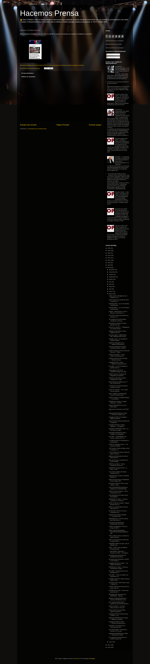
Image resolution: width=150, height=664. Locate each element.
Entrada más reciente (28, 125)
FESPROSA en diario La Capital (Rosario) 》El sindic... (117, 402)
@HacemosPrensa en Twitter (114, 44)
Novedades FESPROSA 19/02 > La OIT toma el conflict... (118, 429)
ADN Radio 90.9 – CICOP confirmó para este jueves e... (118, 519)
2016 (109, 647)
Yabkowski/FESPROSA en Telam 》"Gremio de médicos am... (118, 413)
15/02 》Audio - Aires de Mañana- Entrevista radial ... (118, 548)
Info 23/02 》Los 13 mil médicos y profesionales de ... (118, 367)
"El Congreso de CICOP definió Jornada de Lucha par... (117, 320)
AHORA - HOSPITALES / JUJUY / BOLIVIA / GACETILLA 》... (118, 312)
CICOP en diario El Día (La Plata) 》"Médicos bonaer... (118, 359)
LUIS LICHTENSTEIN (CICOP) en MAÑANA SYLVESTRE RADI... (118, 488)
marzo (111, 291)
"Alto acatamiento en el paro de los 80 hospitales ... (118, 495)
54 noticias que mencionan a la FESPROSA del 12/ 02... (117, 556)
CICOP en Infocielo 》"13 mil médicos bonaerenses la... (117, 355)
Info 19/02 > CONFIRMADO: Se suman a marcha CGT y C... (117, 437)
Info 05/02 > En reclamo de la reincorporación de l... (117, 626)
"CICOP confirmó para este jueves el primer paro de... (119, 587)
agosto (111, 279)
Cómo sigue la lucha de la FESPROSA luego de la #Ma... (118, 370)
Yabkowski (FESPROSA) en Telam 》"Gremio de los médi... (118, 634)
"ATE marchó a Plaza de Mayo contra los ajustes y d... (119, 449)
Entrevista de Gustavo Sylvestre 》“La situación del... (117, 515)
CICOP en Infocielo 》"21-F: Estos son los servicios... (118, 390)
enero (111, 642)
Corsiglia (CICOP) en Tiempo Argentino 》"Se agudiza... (117, 425)
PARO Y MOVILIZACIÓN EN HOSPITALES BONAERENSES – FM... (119, 532)
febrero (111, 293)
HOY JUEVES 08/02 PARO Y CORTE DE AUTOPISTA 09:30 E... (119, 602)
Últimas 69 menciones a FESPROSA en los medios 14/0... (119, 480)
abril (110, 289)
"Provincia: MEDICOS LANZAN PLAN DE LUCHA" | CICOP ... (118, 347)
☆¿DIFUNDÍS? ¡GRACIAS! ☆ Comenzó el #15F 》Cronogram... (119, 552)
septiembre (112, 277)
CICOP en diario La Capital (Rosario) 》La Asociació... (119, 398)
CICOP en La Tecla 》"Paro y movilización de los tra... (117, 464)
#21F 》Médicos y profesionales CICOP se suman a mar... (117, 394)
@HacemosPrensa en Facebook (115, 40)
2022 (109, 257)
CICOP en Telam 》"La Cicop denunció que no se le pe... (117, 606)
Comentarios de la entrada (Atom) (37, 128)
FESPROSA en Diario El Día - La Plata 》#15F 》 (118, 468)
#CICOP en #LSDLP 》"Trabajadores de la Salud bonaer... (119, 327)
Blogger (93, 658)
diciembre (112, 269)
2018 (109, 267)
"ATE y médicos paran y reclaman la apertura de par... (119, 536)
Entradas (110, 54)
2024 (109, 253)
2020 (109, 262)
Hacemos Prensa (49, 13)
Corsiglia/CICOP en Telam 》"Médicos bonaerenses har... (118, 363)
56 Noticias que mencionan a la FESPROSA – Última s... (117, 595)
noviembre (112, 272)
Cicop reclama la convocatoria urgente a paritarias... (117, 610)
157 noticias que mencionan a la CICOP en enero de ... (117, 638)
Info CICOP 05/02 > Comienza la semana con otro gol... (118, 630)
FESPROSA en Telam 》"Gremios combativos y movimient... (118, 499)
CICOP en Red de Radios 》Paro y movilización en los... (118, 492)
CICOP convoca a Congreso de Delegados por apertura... (117, 374)
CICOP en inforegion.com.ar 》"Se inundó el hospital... (118, 445)
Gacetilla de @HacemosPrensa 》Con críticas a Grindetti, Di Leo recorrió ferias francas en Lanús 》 (122, 69)
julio (110, 281)
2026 (109, 248)
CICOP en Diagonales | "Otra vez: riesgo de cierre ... (118, 527)
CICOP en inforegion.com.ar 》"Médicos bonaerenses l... (117, 343)
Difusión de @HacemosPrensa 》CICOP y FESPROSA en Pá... (118, 599)
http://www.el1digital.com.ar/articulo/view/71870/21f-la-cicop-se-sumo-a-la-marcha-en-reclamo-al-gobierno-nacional (51, 65)
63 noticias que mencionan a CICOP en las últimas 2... (119, 560)
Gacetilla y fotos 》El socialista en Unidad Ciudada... (118, 339)
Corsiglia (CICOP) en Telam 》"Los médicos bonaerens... (118, 563)
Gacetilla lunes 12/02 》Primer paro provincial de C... (118, 591)
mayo (110, 286)
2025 (109, 250)
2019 (109, 265)
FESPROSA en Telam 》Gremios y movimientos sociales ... (118, 567)
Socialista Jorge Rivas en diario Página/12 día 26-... (117, 331)
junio (110, 284)
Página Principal (63, 125)
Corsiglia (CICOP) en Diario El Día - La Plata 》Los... (118, 614)
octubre (111, 274)
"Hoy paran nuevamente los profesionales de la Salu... (116, 523)
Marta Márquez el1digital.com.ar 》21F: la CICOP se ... (118, 382)
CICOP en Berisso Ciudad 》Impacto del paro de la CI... (119, 503)
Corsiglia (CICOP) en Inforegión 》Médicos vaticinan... (118, 417)
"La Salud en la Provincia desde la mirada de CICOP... (118, 386)
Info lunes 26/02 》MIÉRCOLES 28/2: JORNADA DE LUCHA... (118, 335)
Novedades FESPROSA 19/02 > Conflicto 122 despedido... (118, 433)
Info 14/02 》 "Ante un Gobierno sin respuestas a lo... (118, 575)
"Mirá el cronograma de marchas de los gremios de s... (118, 540)
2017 (109, 645)
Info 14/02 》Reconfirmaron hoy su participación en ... (118, 571)
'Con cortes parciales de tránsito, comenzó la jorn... (118, 472)
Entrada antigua (95, 125)
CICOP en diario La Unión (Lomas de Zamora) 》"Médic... (119, 351)
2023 (109, 255)
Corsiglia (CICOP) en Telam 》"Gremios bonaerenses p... (117, 622)
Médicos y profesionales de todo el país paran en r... (118, 456)
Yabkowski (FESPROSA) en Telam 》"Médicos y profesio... (118, 618)
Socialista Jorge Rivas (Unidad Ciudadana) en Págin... (117, 378)
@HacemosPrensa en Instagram (115, 47)
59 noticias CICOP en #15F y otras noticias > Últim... (118, 484)
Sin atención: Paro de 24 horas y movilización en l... (118, 511)
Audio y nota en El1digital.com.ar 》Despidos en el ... (118, 296)
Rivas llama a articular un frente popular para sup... (117, 324)
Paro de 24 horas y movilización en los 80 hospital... (118, 460)
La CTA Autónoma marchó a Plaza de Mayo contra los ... (119, 453)
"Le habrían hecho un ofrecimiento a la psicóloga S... (119, 441)
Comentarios (111, 57)
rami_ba (77, 658)
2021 (109, 260)
